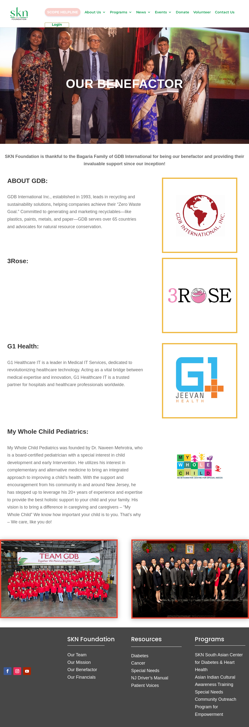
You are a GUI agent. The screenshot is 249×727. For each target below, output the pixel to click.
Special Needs (145, 670)
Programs (118, 12)
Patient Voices (145, 685)
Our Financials (81, 677)
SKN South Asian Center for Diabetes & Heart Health (219, 662)
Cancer (138, 663)
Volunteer (202, 12)
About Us (93, 12)
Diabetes (139, 655)
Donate (182, 12)
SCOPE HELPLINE (62, 12)
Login (57, 25)
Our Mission (79, 662)
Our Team (77, 654)
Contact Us (224, 12)
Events (161, 12)
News (141, 12)
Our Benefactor (82, 669)
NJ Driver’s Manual (149, 677)
